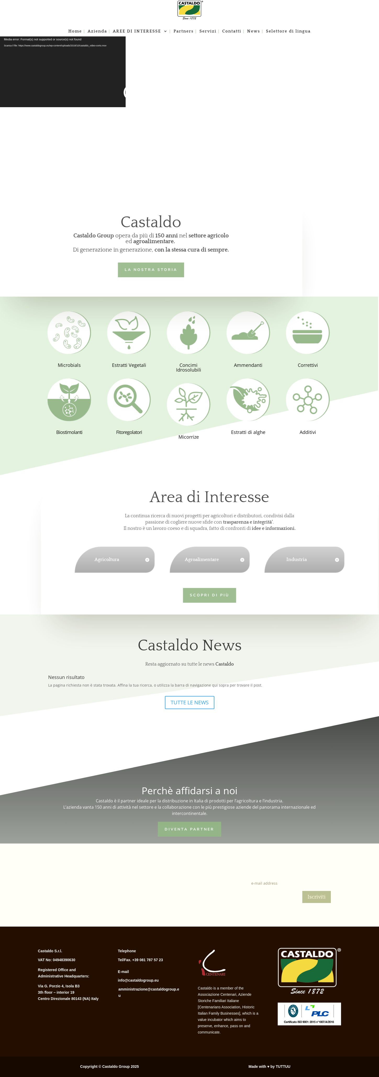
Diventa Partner (189, 828)
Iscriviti (317, 897)
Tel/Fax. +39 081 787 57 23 (140, 960)
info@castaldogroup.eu (138, 980)
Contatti (231, 31)
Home (75, 31)
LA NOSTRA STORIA (140, 268)
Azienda (97, 31)
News (253, 31)
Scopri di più (197, 594)
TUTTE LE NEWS (190, 702)
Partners (184, 31)
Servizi (207, 31)
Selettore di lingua (288, 31)
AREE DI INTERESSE (138, 31)
